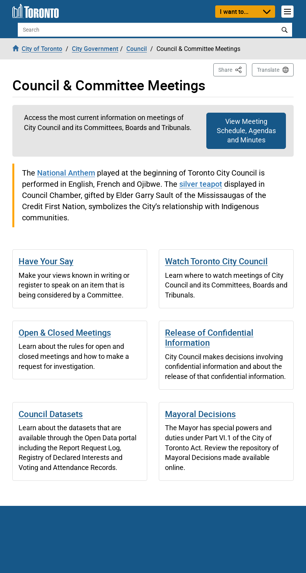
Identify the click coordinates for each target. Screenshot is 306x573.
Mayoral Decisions (200, 413)
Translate (268, 70)
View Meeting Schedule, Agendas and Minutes (246, 130)
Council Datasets (51, 413)
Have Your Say (46, 261)
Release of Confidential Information (209, 337)
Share (232, 69)
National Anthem (66, 172)
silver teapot (200, 184)
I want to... (234, 11)
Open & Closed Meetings (65, 332)
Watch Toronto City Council (216, 261)
